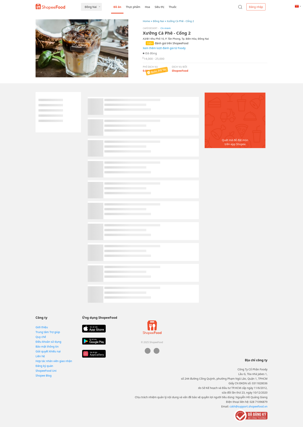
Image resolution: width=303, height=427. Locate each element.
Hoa (147, 7)
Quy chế (41, 337)
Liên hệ (40, 356)
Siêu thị (159, 7)
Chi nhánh (166, 28)
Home (146, 21)
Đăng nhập (256, 7)
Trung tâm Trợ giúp (48, 332)
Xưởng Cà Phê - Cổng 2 (180, 21)
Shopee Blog (44, 375)
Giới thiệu (42, 327)
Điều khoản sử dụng (48, 341)
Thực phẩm (133, 7)
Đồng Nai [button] (91, 7)
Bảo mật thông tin (47, 346)
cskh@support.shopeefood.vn (248, 406)
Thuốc (172, 7)
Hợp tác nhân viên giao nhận (54, 361)
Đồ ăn (117, 7)
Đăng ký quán (44, 366)
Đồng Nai (158, 21)
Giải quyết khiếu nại (48, 351)
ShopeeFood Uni (46, 370)
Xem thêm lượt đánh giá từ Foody (164, 48)
